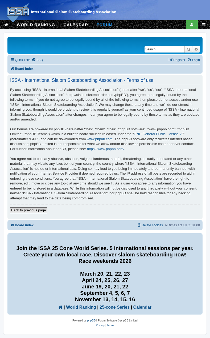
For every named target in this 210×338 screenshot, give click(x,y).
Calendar (142, 307)
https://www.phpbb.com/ (105, 149)
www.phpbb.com (100, 139)
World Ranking (81, 307)
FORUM (105, 24)
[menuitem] (37, 60)
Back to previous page (28, 210)
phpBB (91, 320)
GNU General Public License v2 (158, 134)
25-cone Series (115, 307)
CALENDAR (76, 24)
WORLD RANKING (36, 24)
